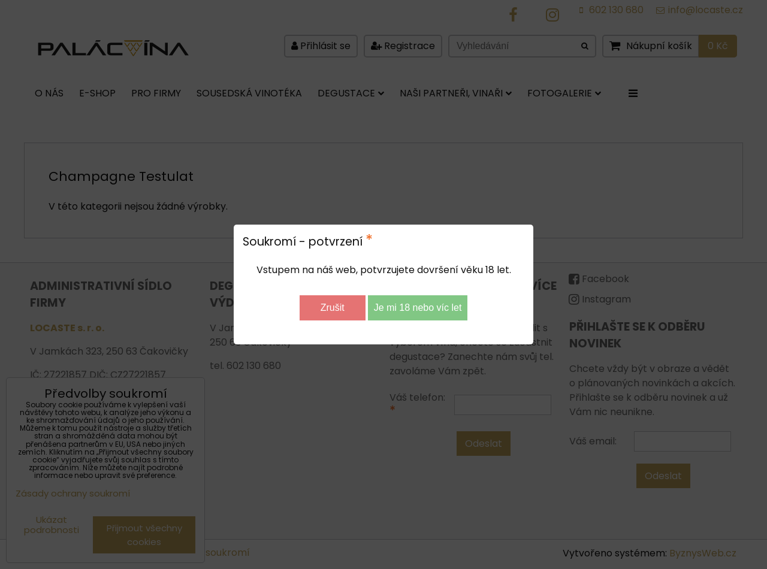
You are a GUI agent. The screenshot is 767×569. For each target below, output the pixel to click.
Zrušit (333, 307)
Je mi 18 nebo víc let (418, 307)
